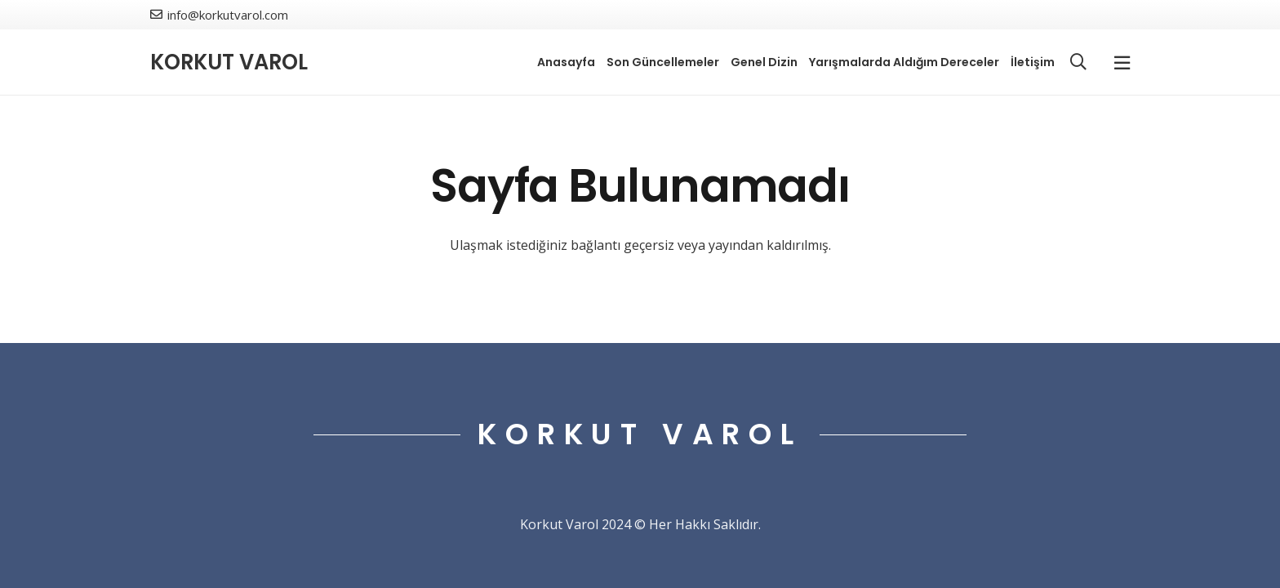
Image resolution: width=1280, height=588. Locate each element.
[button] (1078, 62)
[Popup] (1122, 62)
